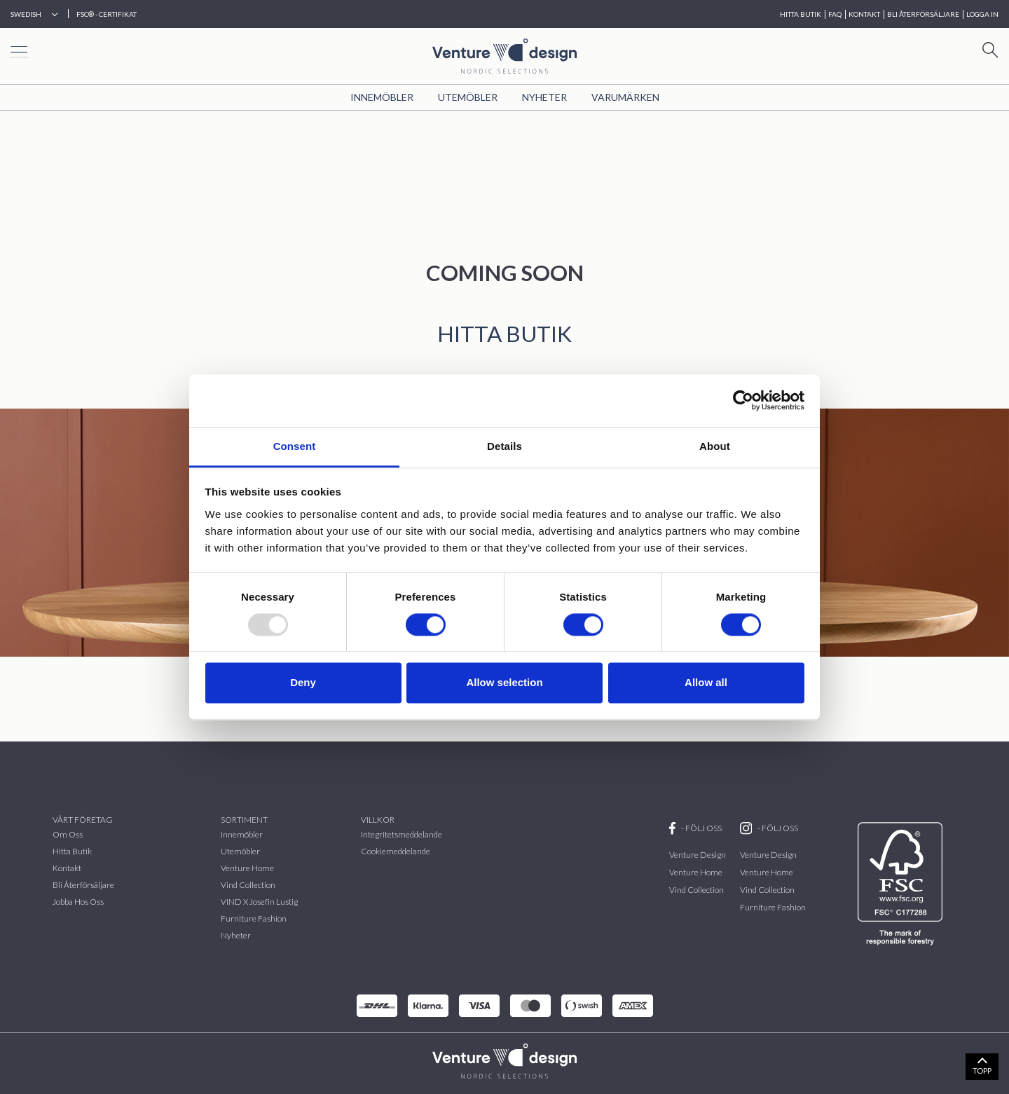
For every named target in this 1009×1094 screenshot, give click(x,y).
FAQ (835, 14)
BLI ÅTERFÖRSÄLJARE (923, 14)
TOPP (982, 1070)
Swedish (26, 14)
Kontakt (67, 868)
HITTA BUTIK (800, 14)
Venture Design (697, 854)
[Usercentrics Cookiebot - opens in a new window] (743, 400)
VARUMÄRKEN (625, 97)
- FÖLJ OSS (695, 828)
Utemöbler (467, 97)
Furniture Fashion (254, 918)
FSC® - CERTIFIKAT (106, 14)
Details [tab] (504, 446)
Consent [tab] (294, 446)
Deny (303, 683)
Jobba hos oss (78, 901)
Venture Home (247, 868)
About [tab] (714, 446)
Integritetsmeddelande (401, 834)
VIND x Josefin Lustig (259, 901)
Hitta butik (72, 851)
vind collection (248, 885)
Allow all (706, 683)
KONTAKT (864, 14)
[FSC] (903, 883)
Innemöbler (381, 97)
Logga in (982, 14)
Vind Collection (696, 889)
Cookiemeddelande (395, 851)
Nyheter (544, 97)
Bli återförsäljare (83, 885)
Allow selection (504, 683)
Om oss (68, 834)
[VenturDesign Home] (504, 1059)
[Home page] (504, 54)
